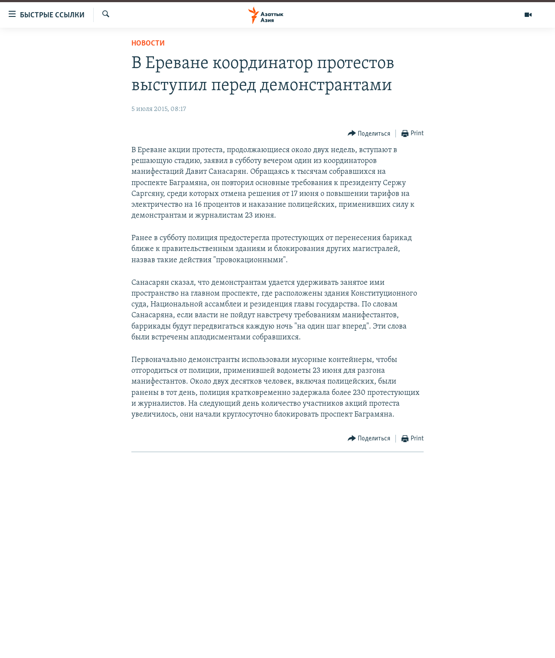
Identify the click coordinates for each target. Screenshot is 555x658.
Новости (148, 43)
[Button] (369, 134)
